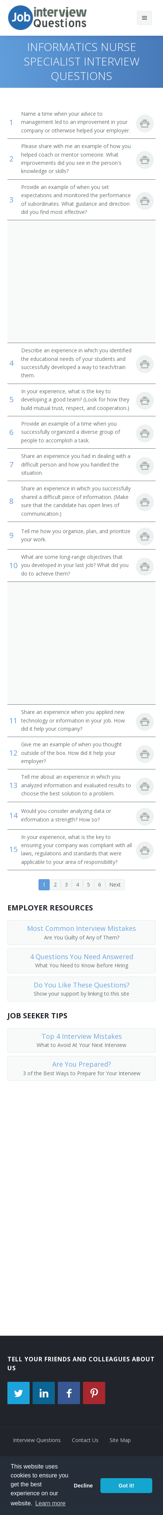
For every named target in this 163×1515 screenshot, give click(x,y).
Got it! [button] (126, 1486)
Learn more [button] (50, 1503)
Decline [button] (83, 1486)
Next (115, 884)
